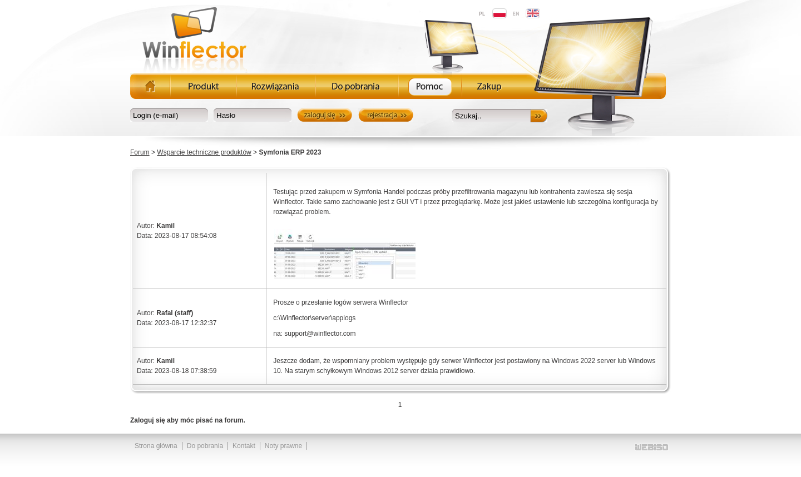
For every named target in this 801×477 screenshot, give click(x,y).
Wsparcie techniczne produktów (204, 152)
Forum (140, 152)
